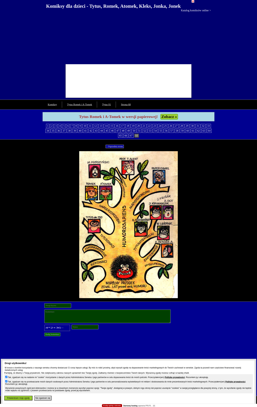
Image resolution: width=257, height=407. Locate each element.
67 (131, 135)
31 (197, 125)
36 (58, 130)
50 (134, 130)
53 (150, 130)
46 (112, 130)
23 (154, 125)
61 (193, 130)
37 (64, 130)
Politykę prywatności (175, 377)
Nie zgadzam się (42, 398)
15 (111, 125)
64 (209, 130)
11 (90, 125)
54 (155, 130)
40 (80, 130)
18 (127, 125)
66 (125, 135)
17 (122, 125)
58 (177, 130)
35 (53, 130)
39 (74, 130)
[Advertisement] (128, 37)
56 (166, 130)
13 (101, 125)
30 (192, 125)
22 (149, 125)
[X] (154, 406)
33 (208, 125)
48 (123, 130)
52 (144, 130)
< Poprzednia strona (115, 146)
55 (160, 130)
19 (133, 125)
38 (69, 130)
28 (181, 125)
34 (47, 130)
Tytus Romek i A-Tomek (79, 104)
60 (187, 130)
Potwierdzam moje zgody (18, 398)
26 (171, 125)
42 (90, 130)
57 (171, 130)
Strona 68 (126, 104)
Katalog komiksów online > (196, 10)
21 (144, 125)
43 (96, 130)
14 (106, 125)
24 (160, 125)
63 (204, 130)
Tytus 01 (106, 104)
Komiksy (52, 104)
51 (139, 130)
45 (107, 130)
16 (117, 125)
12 (95, 125)
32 (203, 125)
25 (165, 125)
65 (120, 135)
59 (182, 130)
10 (84, 125)
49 (128, 130)
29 (187, 125)
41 (85, 130)
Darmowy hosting (130, 406)
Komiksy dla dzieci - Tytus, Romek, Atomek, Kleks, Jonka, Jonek (113, 6)
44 (101, 130)
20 (138, 125)
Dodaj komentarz (52, 334)
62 (198, 130)
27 (176, 125)
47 (117, 130)
